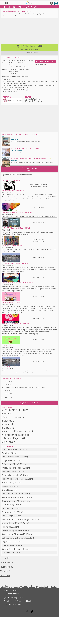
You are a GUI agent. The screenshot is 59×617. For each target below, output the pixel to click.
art (27, 89)
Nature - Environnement (18, 431)
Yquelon (5, 453)
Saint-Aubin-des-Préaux (13, 478)
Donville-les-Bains (10, 449)
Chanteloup (7, 504)
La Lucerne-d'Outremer (13, 537)
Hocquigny (7, 545)
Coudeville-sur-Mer (11, 475)
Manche (8, 391)
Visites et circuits (13, 417)
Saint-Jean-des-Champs (13, 497)
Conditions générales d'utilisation (18, 601)
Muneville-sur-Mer (10, 523)
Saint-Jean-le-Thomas (12, 534)
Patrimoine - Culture (15, 410)
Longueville (7, 460)
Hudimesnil (7, 482)
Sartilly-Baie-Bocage (11, 549)
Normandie (9, 393)
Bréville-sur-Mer (9, 464)
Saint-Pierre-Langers (11, 493)
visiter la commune (29, 403)
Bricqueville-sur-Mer (11, 501)
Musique (8, 420)
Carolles (5, 508)
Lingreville (6, 541)
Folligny (5, 526)
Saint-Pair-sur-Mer (10, 456)
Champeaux (7, 512)
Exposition (9, 427)
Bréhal (5, 489)
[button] (29, 47)
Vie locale (9, 442)
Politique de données (13, 604)
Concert (8, 424)
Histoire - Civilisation (45, 61)
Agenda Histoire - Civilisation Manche (17, 174)
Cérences (6, 552)
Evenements (6, 562)
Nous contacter (10, 590)
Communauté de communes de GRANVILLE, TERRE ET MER (25, 388)
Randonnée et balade (16, 434)
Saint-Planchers (9, 471)
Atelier (7, 413)
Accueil (4, 558)
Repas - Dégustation (15, 438)
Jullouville (6, 486)
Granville (8, 385)
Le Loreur (6, 515)
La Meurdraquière (10, 530)
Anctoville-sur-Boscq (11, 467)
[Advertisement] (29, 31)
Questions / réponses (13, 597)
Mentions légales (11, 593)
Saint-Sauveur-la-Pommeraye (15, 519)
